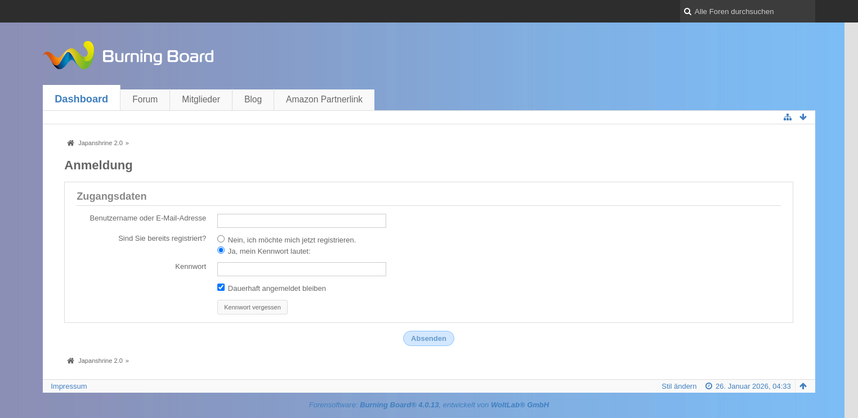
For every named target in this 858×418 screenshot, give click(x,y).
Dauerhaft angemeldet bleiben (271, 288)
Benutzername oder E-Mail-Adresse (148, 218)
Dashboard (81, 99)
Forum (145, 99)
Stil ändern (679, 386)
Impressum (69, 386)
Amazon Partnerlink (324, 99)
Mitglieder (201, 99)
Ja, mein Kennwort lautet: (263, 250)
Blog (253, 99)
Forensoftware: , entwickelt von (429, 405)
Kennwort (190, 266)
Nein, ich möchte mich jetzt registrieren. (286, 239)
